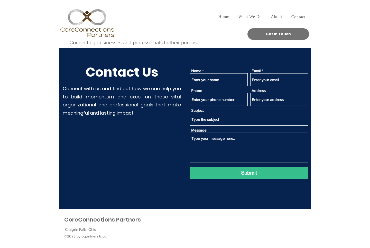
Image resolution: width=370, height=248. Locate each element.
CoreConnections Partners (102, 220)
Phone (196, 91)
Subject (197, 110)
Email (256, 71)
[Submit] (249, 173)
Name (196, 71)
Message (198, 130)
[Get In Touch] (278, 34)
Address (259, 91)
